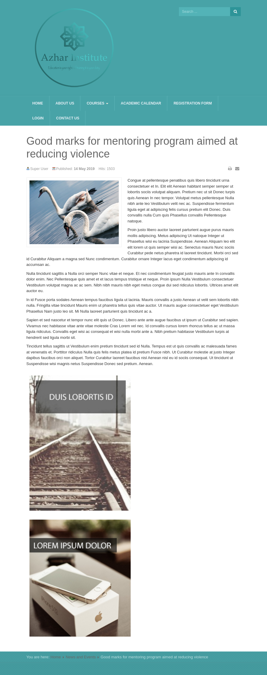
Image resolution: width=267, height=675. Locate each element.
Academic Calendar (141, 103)
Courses (97, 103)
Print (230, 168)
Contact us (67, 118)
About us (65, 103)
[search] (204, 11)
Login (38, 118)
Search (235, 11)
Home (37, 103)
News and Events (81, 657)
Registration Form (193, 103)
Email (237, 168)
